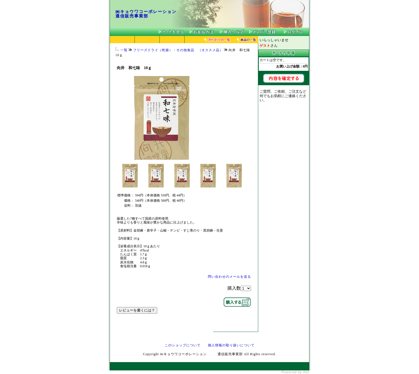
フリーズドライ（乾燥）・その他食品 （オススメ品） (178, 50)
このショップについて (183, 345)
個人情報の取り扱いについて (231, 345)
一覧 (124, 50)
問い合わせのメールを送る (229, 277)
